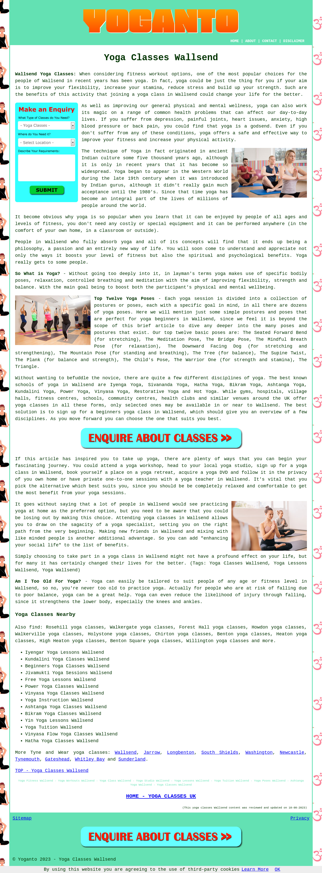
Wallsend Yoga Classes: (45, 74)
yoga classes (90, 752)
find (34, 627)
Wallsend (125, 752)
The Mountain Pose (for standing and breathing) (123, 353)
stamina (152, 87)
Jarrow (152, 752)
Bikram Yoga (245, 384)
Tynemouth (27, 759)
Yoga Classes (68, 666)
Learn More (255, 869)
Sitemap (22, 818)
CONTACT (269, 41)
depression (168, 119)
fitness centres (55, 398)
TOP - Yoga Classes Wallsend (52, 770)
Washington (259, 752)
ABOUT (250, 41)
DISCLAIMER (293, 41)
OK (277, 869)
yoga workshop (144, 465)
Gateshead (57, 759)
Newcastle (292, 752)
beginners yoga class (123, 412)
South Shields (219, 752)
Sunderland (132, 759)
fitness (136, 255)
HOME (234, 41)
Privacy (299, 818)
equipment (181, 223)
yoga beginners (159, 319)
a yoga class (148, 94)
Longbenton (180, 752)
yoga (140, 80)
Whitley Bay (90, 759)
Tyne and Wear (49, 752)
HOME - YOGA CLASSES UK (161, 796)
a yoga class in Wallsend (135, 556)
